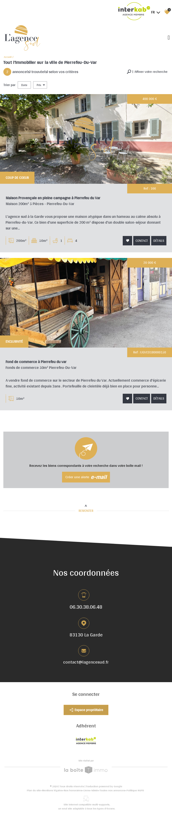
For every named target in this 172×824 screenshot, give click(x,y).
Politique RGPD (135, 790)
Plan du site (34, 790)
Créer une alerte (86, 477)
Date (24, 85)
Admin (94, 790)
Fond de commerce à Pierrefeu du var (37, 364)
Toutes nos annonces (112, 790)
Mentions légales (52, 790)
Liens (87, 790)
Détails (158, 241)
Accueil (8, 57)
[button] (147, 72)
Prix (41, 85)
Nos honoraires (73, 790)
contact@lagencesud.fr (86, 662)
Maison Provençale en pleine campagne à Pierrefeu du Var (53, 198)
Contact (141, 241)
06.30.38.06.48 (86, 606)
